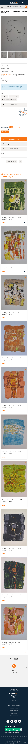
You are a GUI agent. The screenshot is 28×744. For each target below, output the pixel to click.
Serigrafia (4, 96)
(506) (2, 736)
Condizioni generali (14, 715)
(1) (19, 736)
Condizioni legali (14, 713)
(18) (23, 736)
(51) (5, 736)
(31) (13, 736)
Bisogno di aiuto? (14, 703)
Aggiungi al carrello (11, 139)
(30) (16, 738)
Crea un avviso (10, 104)
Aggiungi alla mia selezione (12, 144)
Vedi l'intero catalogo (14, 7)
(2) (13, 738)
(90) (15, 736)
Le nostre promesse (14, 708)
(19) (20, 738)
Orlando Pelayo (14, 96)
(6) (18, 738)
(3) (4, 738)
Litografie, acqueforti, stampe (9, 99)
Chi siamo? (14, 700)
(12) (7, 736)
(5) (24, 736)
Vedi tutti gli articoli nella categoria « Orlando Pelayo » (15, 652)
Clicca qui (4, 87)
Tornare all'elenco (12, 161)
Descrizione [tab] (3, 62)
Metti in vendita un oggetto (14, 705)
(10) (11, 736)
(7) (3, 736)
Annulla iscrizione (14, 710)
